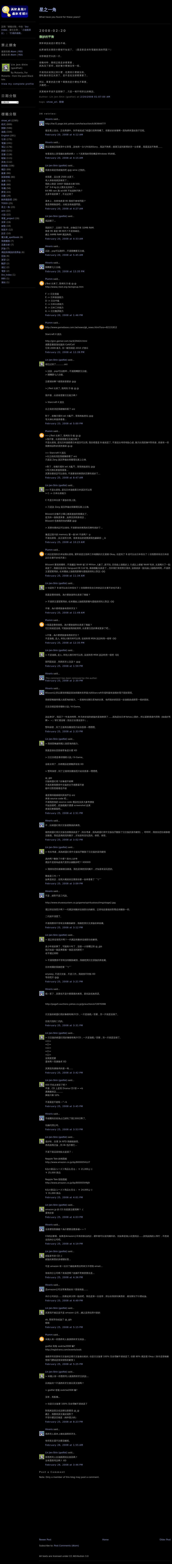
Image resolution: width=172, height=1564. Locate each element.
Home (105, 1539)
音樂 (3, 154)
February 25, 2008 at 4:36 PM (64, 1277)
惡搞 (3, 256)
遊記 (3, 267)
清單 (3, 222)
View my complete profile (17, 84)
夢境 (3, 192)
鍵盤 (3, 226)
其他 (3, 162)
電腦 (3, 143)
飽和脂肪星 (6, 199)
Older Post (165, 1539)
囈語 (3, 169)
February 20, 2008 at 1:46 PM (64, 315)
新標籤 (4, 165)
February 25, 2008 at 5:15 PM (64, 1327)
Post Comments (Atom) (66, 1545)
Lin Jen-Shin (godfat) (56, 165)
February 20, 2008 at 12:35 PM (65, 271)
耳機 (3, 188)
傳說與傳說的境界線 (11, 252)
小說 (3, 214)
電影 (3, 271)
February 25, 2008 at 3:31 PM (64, 1025)
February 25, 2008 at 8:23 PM (64, 1422)
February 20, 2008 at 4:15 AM (64, 158)
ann (3, 211)
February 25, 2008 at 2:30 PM (64, 680)
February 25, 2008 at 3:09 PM (64, 883)
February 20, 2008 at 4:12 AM (64, 134)
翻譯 (3, 263)
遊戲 (3, 132)
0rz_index (6, 275)
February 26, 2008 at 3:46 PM (64, 1465)
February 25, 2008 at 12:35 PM (65, 643)
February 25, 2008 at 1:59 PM (64, 666)
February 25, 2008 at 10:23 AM (65, 542)
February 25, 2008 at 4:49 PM (64, 1300)
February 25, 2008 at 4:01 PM (64, 1197)
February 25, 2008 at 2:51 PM (64, 813)
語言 (3, 233)
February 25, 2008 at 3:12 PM (64, 927)
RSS (20, 51)
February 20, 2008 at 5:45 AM (64, 255)
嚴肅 (3, 173)
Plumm (49, 279)
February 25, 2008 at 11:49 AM (65, 612)
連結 (3, 282)
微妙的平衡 (46, 36)
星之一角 (5, 207)
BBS (3, 278)
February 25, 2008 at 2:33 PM (64, 731)
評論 (3, 248)
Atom (13, 51)
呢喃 (3, 158)
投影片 (4, 229)
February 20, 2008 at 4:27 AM (64, 208)
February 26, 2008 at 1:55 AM (64, 1445)
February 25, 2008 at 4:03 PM (64, 1217)
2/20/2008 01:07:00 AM (95, 97)
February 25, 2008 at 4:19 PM (64, 1243)
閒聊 (3, 128)
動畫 (3, 184)
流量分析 (5, 244)
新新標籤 (5, 177)
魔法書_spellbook (10, 237)
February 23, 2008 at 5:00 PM (64, 423)
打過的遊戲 (15, 33)
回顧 (3, 150)
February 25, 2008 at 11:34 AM (65, 575)
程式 (3, 124)
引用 (3, 139)
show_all (5, 120)
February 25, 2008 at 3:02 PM (64, 839)
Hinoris (49, 119)
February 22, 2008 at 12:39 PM (65, 352)
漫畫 (3, 180)
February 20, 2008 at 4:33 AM (64, 239)
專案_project (7, 218)
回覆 (3, 196)
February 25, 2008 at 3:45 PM (64, 1106)
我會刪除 (5, 241)
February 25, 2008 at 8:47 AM (64, 477)
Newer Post (45, 1539)
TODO (4, 203)
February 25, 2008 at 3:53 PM (64, 1129)
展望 (3, 259)
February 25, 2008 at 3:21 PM (64, 981)
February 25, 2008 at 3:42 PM (64, 1072)
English (5, 135)
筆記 (3, 147)
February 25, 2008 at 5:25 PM (64, 1364)
